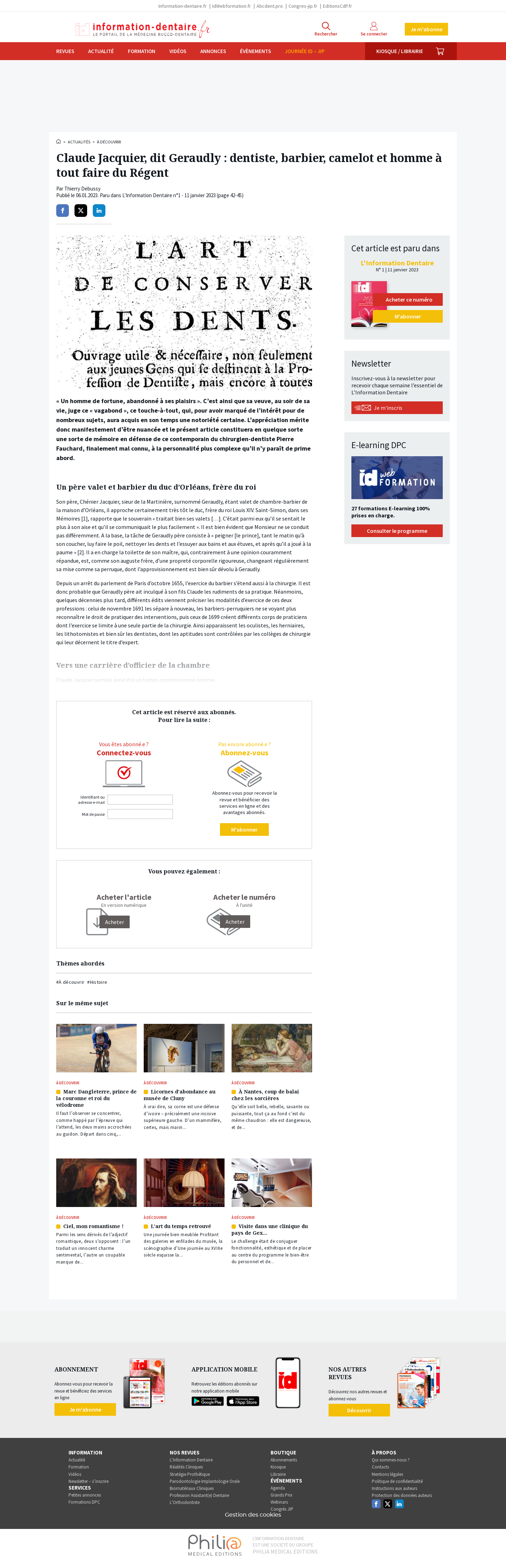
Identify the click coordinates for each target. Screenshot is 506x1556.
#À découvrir (70, 982)
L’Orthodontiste (185, 1497)
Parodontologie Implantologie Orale (205, 1476)
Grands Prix (281, 1490)
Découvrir (359, 1404)
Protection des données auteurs (402, 1490)
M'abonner (244, 829)
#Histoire (97, 982)
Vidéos (177, 51)
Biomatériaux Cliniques (192, 1483)
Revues (65, 51)
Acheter (235, 921)
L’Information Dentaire (191, 1455)
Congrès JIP (282, 1504)
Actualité (101, 51)
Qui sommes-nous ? (391, 1455)
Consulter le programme (397, 530)
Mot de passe (93, 814)
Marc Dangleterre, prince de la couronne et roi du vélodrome (96, 1097)
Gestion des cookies (253, 1509)
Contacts (380, 1462)
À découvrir (109, 141)
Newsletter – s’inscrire (89, 1476)
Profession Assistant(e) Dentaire (199, 1490)
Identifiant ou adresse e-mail (91, 799)
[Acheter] (114, 922)
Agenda (278, 1483)
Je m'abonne (426, 29)
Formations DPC (84, 1497)
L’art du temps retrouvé (181, 1222)
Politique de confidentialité (397, 1476)
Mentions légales (387, 1469)
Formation (141, 51)
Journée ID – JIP (305, 51)
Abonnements (284, 1455)
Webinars (279, 1497)
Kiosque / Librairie (399, 51)
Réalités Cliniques (186, 1462)
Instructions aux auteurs (394, 1483)
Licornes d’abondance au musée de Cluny (179, 1093)
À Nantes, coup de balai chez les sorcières (265, 1093)
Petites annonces (85, 1490)
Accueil (59, 141)
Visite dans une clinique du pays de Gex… (270, 1225)
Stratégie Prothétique (190, 1469)
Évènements (255, 51)
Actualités (79, 141)
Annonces (213, 51)
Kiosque (278, 1462)
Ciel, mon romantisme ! (93, 1222)
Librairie (278, 1469)
